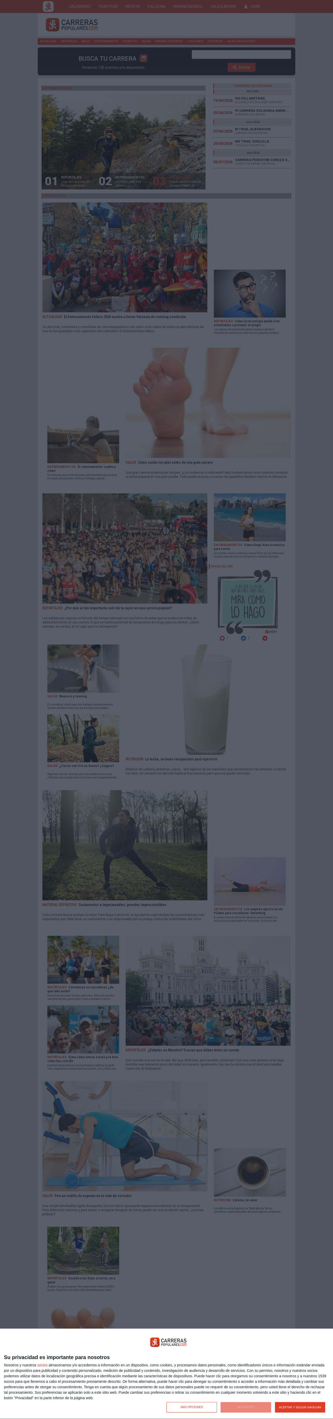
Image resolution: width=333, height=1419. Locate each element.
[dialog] (166, 1374)
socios (42, 1365)
